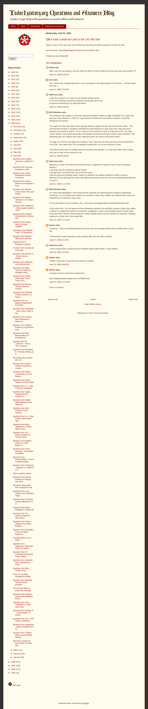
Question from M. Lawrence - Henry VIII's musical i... (21, 343)
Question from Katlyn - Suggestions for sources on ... (22, 394)
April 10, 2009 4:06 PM (59, 264)
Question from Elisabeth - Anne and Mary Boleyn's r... (23, 532)
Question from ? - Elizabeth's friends (21, 243)
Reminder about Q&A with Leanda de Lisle (22, 486)
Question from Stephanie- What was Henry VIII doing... (23, 546)
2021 (13, 79)
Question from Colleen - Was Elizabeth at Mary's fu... (23, 319)
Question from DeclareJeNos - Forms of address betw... (23, 459)
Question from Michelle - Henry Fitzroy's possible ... (23, 582)
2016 (13, 98)
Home (13, 26)
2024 (13, 72)
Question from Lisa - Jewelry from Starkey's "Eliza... (23, 493)
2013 (13, 109)
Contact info (35, 26)
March (16, 650)
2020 (13, 83)
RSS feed (14, 685)
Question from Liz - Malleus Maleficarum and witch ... (22, 302)
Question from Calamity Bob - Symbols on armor (23, 562)
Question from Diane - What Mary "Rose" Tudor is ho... (22, 278)
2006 (13, 669)
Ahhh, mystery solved (22, 473)
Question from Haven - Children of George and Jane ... (22, 479)
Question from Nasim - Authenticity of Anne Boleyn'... (22, 374)
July (15, 145)
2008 (13, 662)
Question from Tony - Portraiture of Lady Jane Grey (21, 604)
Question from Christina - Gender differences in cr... (23, 501)
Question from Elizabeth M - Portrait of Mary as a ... (23, 351)
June (15, 148)
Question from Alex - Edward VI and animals (21, 410)
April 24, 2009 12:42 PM (59, 282)
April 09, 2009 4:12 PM (59, 252)
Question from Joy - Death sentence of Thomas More (21, 434)
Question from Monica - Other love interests (22, 237)
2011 (13, 116)
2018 (13, 90)
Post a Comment (56, 287)
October (17, 134)
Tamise (52, 225)
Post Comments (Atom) (98, 313)
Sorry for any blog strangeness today (21, 575)
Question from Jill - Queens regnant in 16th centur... (21, 515)
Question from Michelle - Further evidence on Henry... (23, 294)
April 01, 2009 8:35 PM (59, 156)
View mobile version (92, 304)
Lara (51, 80)
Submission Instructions (54, 26)
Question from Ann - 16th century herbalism (23, 620)
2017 (13, 94)
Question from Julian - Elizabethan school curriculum (22, 175)
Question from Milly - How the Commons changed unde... (22, 270)
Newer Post (53, 299)
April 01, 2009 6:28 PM (59, 74)
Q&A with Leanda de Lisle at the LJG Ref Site (22, 643)
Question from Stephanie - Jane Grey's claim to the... (23, 311)
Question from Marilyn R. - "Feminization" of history (23, 612)
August (16, 141)
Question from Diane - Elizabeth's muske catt (23, 508)
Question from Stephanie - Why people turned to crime (23, 208)
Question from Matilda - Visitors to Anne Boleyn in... (22, 443)
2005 (13, 673)
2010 (13, 120)
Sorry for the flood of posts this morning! (22, 589)
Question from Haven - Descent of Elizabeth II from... (23, 183)
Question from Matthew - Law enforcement (23, 263)
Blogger (86, 703)
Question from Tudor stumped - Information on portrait (23, 451)
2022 (13, 76)
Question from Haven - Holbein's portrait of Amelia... (22, 366)
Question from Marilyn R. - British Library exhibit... (23, 256)
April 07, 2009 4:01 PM (59, 240)
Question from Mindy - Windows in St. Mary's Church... (23, 199)
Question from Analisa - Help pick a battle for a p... (23, 161)
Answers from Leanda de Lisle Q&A (23, 249)
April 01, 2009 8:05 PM (59, 107)
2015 (13, 101)
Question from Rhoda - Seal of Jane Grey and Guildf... (23, 191)
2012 (13, 112)
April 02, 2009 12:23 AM (59, 220)
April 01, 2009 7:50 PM (59, 89)
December (18, 126)
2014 (13, 105)
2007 (13, 666)
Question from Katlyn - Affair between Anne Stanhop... (22, 402)
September (18, 137)
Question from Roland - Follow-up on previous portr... (23, 327)
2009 (13, 123)
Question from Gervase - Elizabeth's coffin (23, 168)
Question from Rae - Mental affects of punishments (21, 335)
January (17, 657)
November (18, 130)
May (15, 152)
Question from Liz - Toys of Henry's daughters (23, 387)
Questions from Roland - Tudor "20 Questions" (23, 231)
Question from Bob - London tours (21, 569)
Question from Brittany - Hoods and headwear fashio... (23, 596)
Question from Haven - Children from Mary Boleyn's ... (22, 523)
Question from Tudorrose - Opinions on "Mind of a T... (23, 467)
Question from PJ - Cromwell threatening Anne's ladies (23, 554)
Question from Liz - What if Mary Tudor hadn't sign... (23, 418)
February (17, 654)
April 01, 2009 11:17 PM (59, 184)
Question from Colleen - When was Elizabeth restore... (23, 635)
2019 (13, 87)
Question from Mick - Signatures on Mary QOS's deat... (22, 426)
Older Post (133, 299)
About (23, 26)
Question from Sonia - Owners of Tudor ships (23, 381)
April (15, 156)
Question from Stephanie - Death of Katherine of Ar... (23, 627)
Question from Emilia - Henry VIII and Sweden (22, 224)
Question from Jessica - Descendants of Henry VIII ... (23, 216)
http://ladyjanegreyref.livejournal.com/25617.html (79, 50)
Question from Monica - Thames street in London (22, 286)
